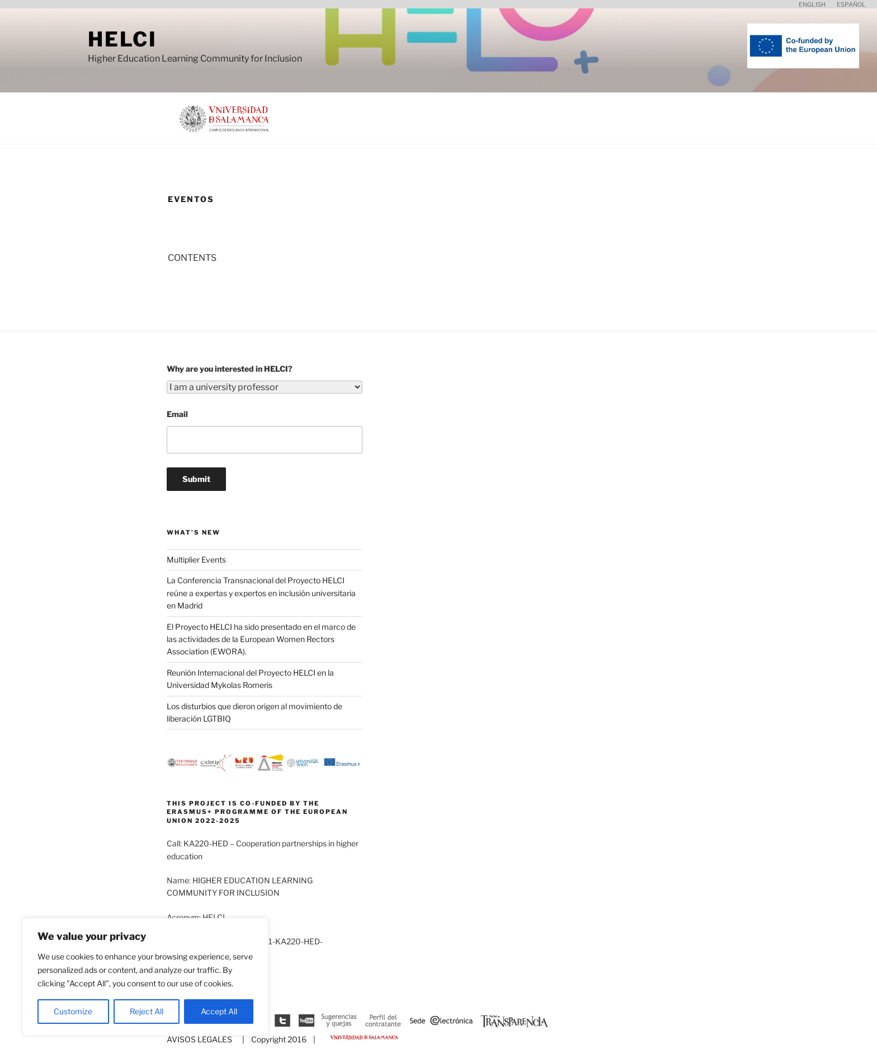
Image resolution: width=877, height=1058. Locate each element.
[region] (145, 977)
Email (177, 414)
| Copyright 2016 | (277, 1039)
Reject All (146, 1011)
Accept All (219, 1011)
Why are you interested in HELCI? (230, 368)
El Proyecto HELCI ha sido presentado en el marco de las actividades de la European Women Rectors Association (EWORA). (261, 639)
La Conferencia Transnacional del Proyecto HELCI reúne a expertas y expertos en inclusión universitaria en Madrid (261, 592)
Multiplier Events (196, 559)
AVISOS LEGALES (199, 1039)
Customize (73, 1011)
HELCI (122, 39)
